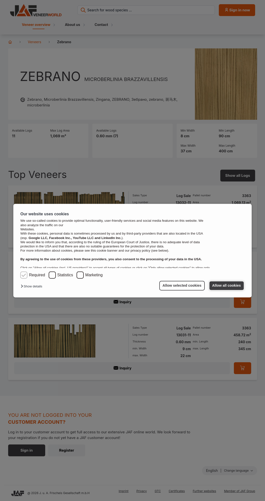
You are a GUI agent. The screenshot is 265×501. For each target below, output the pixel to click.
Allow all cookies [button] (226, 286)
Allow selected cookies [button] (182, 286)
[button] (32, 286)
